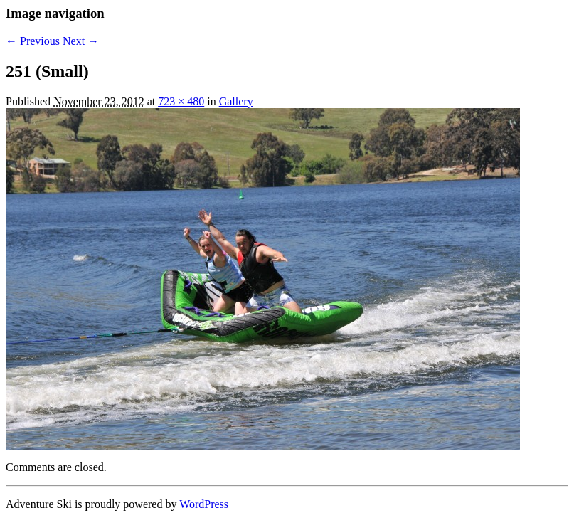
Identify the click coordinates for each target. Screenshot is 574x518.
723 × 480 (181, 101)
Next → (81, 41)
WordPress (203, 504)
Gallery (236, 101)
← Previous (33, 41)
